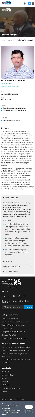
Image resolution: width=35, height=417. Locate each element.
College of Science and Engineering (13, 325)
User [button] (29, 3)
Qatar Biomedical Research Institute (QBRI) (16, 347)
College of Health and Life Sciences (13, 332)
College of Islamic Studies (10, 318)
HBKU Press (6, 385)
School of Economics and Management (15, 338)
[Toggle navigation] (33, 3)
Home (3, 40)
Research (5, 382)
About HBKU (6, 372)
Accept (29, 407)
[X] (14, 296)
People (9, 40)
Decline (29, 411)
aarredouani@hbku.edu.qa (9, 94)
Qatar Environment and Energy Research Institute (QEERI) (15, 355)
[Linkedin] (4, 296)
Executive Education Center (11, 388)
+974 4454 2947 (6, 99)
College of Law (7, 328)
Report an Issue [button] (7, 399)
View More (5, 363)
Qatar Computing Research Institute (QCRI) (16, 350)
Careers (4, 391)
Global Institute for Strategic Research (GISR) (17, 359)
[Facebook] (9, 296)
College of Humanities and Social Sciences (16, 322)
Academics (5, 378)
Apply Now (26, 3)
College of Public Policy (9, 335)
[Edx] (24, 296)
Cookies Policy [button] (19, 399)
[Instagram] (19, 296)
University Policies (8, 375)
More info (4, 415)
